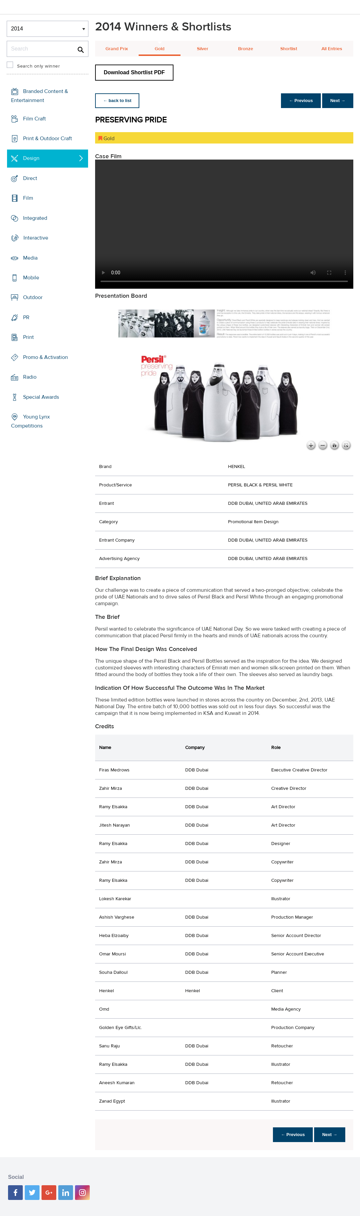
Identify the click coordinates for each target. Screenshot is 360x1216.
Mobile (31, 277)
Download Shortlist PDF (134, 72)
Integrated (35, 218)
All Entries (331, 49)
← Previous (301, 100)
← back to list (117, 100)
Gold (159, 49)
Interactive (35, 238)
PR (26, 317)
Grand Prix (116, 49)
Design (31, 158)
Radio (30, 377)
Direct (30, 178)
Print (28, 337)
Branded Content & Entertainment (39, 96)
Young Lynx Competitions (30, 421)
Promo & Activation (45, 357)
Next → (337, 100)
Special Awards (41, 396)
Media (30, 257)
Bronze (245, 49)
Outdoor (33, 297)
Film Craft (34, 118)
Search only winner (38, 66)
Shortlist (288, 49)
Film (28, 198)
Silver (202, 49)
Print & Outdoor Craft (47, 138)
